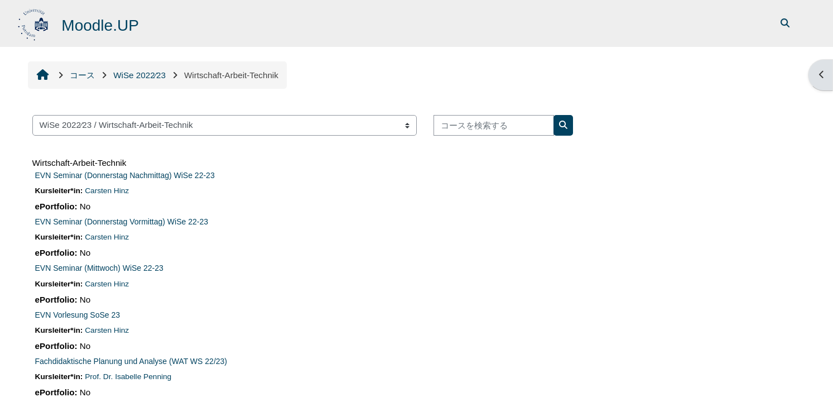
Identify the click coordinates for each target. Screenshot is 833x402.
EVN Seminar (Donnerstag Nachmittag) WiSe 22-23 (125, 175)
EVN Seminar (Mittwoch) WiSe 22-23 (99, 268)
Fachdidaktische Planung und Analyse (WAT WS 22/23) (131, 361)
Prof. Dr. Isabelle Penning (128, 376)
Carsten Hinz (107, 190)
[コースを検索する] (494, 125)
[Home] (34, 22)
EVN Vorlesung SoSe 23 (78, 314)
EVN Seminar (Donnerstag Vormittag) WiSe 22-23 (121, 221)
